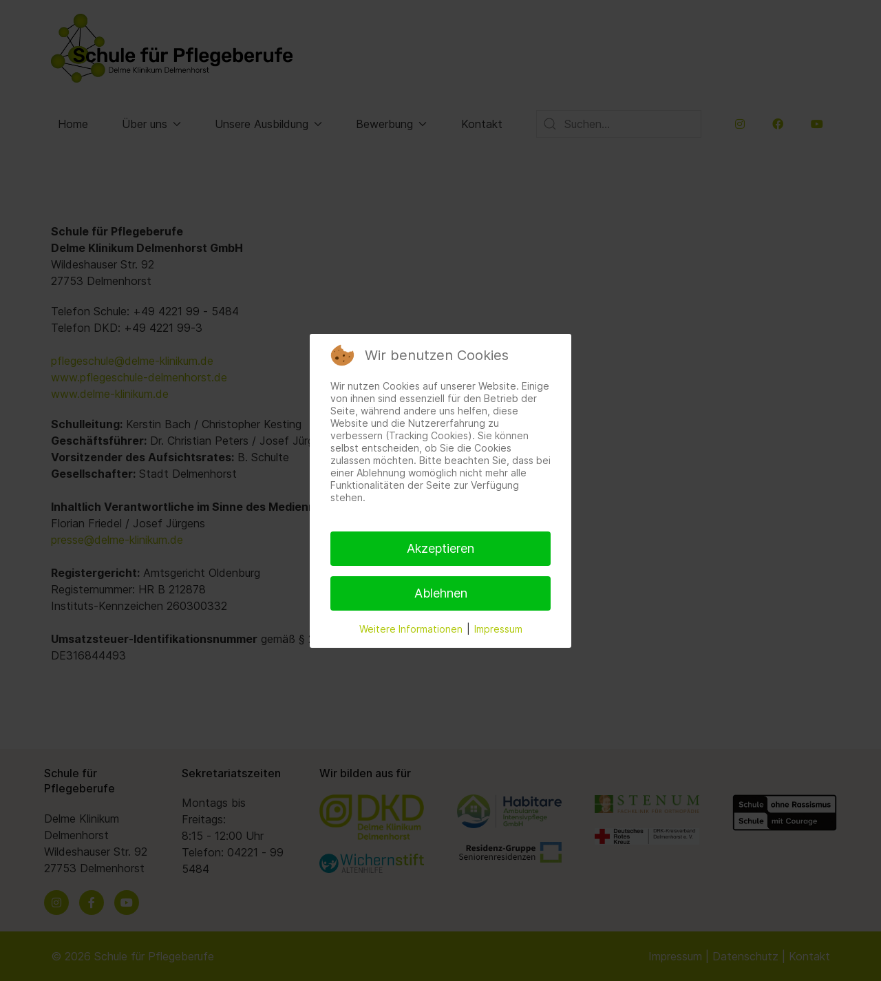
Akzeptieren (440, 548)
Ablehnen (440, 593)
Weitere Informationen (411, 629)
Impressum (498, 629)
